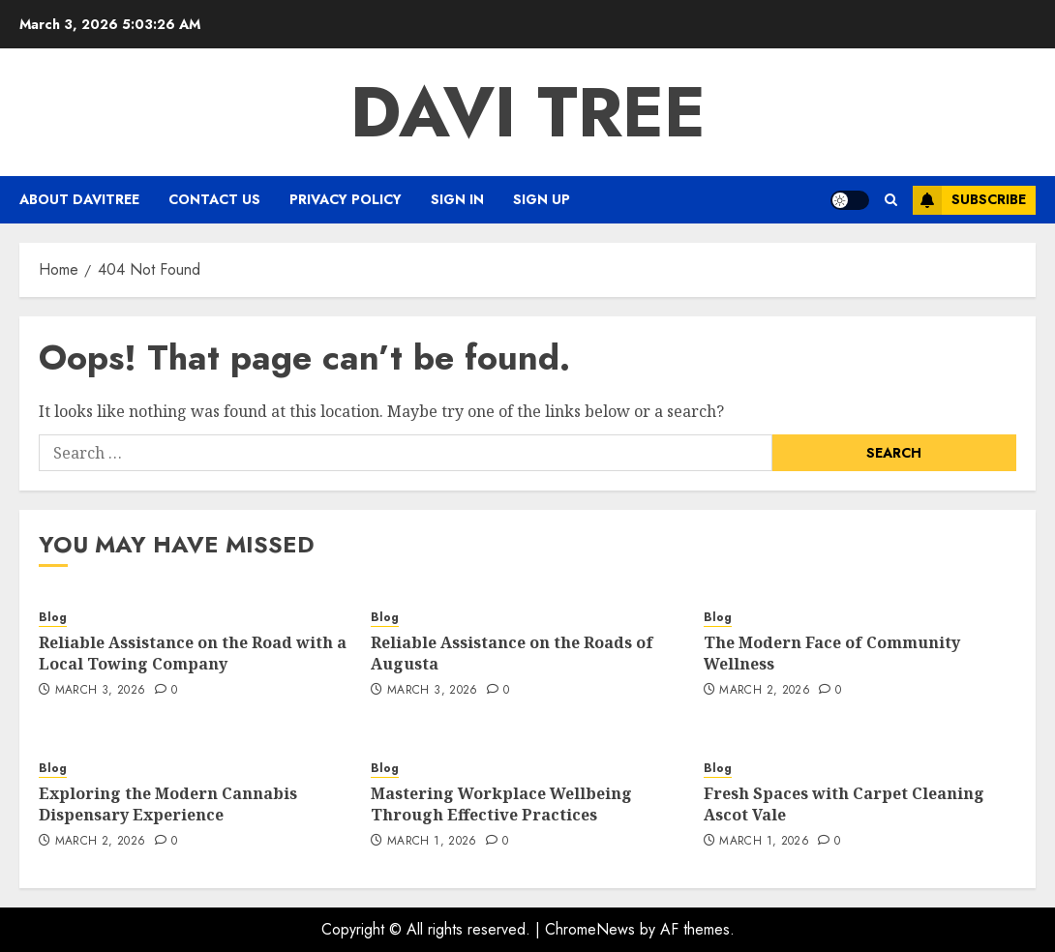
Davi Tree (528, 112)
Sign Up (541, 199)
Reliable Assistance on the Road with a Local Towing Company (193, 653)
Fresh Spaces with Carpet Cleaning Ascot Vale (844, 804)
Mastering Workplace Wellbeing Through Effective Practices (501, 804)
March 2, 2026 (764, 691)
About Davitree (79, 199)
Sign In (457, 199)
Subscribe (969, 200)
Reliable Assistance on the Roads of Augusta (512, 653)
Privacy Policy (345, 199)
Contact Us (214, 199)
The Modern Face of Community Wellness (832, 653)
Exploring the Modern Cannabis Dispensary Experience (168, 804)
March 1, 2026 (432, 841)
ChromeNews (590, 929)
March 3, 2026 (100, 691)
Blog (53, 618)
